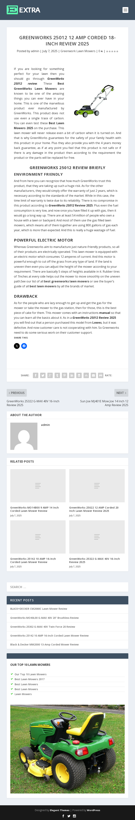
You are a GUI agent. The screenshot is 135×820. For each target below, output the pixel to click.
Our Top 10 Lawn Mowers (30, 674)
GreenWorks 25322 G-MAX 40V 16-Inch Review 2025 (94, 560)
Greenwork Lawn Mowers (78, 51)
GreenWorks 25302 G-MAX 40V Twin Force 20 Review (42, 626)
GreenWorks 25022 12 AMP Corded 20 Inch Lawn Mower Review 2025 (94, 509)
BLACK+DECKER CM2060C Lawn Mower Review (38, 608)
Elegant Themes (59, 810)
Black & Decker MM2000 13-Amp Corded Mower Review (44, 644)
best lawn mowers (43, 286)
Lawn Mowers (23, 694)
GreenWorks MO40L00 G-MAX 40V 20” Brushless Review (44, 617)
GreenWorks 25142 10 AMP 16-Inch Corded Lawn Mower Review (33, 560)
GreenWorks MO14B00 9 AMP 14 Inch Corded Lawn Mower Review (34, 509)
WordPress (93, 810)
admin (35, 51)
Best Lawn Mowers (26, 684)
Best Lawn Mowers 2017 (29, 679)
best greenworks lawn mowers (66, 281)
